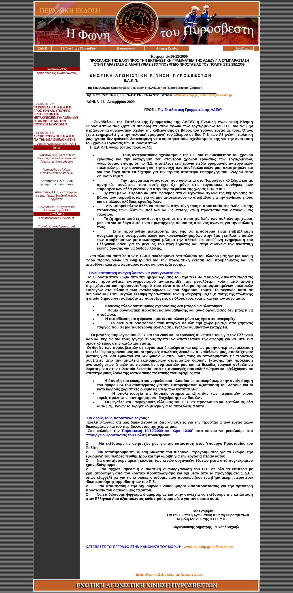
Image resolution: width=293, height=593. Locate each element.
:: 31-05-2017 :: (55, 140)
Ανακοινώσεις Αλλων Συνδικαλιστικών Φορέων (56, 171)
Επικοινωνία (126, 48)
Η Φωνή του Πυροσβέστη (80, 48)
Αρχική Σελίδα (167, 48)
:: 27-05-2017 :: (55, 115)
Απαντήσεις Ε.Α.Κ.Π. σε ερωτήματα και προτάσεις (57, 182)
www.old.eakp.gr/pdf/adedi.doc (208, 547)
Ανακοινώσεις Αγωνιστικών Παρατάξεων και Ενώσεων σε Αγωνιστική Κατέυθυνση (56, 158)
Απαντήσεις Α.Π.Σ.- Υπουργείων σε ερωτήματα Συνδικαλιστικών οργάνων (56, 195)
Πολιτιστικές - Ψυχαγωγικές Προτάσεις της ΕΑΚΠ (57, 208)
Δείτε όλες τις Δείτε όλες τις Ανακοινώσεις (169, 575)
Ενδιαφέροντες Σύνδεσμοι (56, 218)
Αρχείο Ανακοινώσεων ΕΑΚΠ (56, 143)
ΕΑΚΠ (42, 48)
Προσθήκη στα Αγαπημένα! (56, 226)
